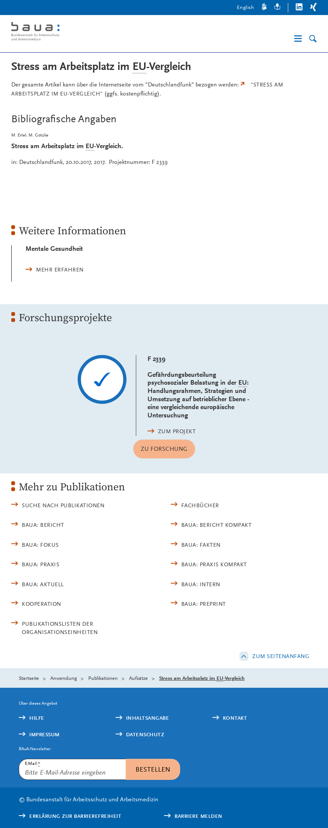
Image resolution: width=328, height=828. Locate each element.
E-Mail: (32, 763)
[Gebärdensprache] (264, 7)
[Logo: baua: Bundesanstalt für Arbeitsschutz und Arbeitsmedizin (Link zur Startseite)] (77, 32)
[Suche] (312, 38)
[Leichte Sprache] (277, 7)
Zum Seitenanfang (280, 656)
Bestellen (152, 769)
